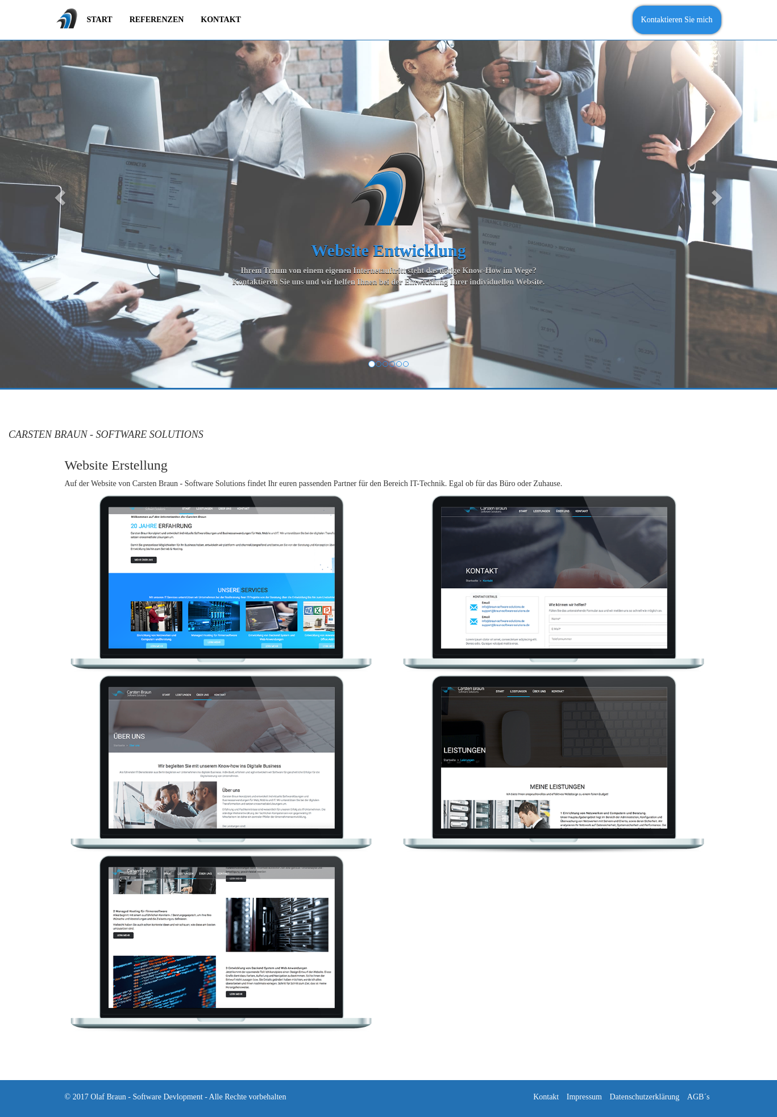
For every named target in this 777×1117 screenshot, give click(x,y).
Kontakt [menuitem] (221, 19)
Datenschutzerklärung (644, 1097)
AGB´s (698, 1097)
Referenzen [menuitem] (157, 19)
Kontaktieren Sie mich (677, 19)
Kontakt (546, 1097)
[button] (58, 194)
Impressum (584, 1097)
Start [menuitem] (100, 19)
